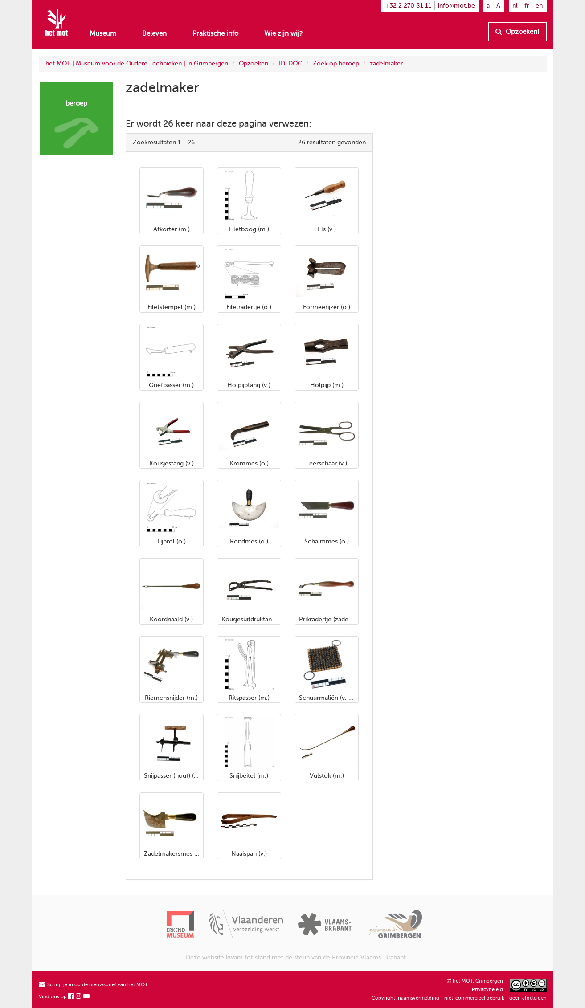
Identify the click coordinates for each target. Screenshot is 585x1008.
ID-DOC (290, 63)
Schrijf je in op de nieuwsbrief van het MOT (93, 985)
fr (526, 5)
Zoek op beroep (336, 63)
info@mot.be (456, 5)
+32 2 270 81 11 (408, 5)
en (539, 5)
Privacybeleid (487, 989)
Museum (103, 33)
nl (515, 5)
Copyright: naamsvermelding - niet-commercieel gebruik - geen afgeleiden (459, 998)
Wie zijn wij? (283, 33)
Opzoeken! (517, 32)
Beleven (154, 33)
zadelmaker (386, 63)
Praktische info (215, 33)
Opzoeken (253, 63)
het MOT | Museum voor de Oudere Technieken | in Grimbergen (136, 63)
